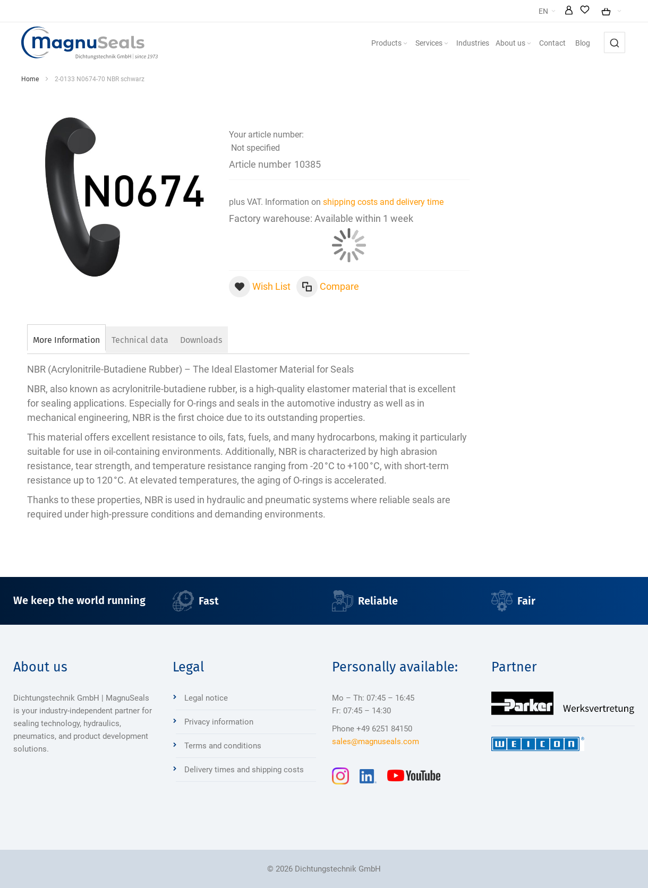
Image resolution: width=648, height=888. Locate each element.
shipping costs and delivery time (383, 202)
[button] (597, 11)
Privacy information (218, 722)
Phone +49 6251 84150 (372, 729)
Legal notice (206, 698)
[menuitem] (415, 43)
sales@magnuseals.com (375, 741)
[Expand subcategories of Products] (430, 44)
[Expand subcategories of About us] (554, 44)
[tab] (66, 338)
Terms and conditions (222, 746)
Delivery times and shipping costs (244, 769)
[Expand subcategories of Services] (471, 44)
